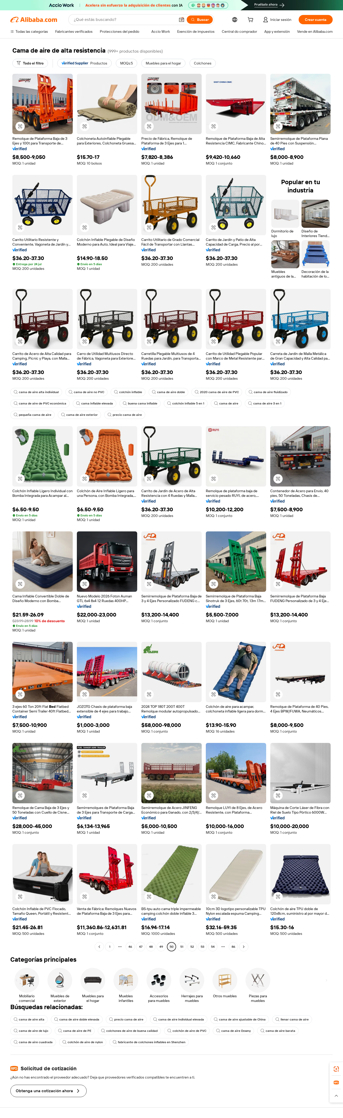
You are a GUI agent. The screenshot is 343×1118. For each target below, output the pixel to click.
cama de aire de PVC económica (40, 403)
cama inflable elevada (94, 403)
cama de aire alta (29, 1019)
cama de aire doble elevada (76, 1019)
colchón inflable (128, 392)
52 (192, 947)
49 (161, 947)
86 (233, 947)
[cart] (251, 20)
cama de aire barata (277, 1031)
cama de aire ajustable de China (240, 1019)
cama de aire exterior (79, 415)
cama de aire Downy (233, 1031)
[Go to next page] (243, 946)
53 (202, 947)
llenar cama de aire (292, 1019)
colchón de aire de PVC (186, 1031)
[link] (336, 1069)
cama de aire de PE (74, 1031)
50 (172, 947)
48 (151, 947)
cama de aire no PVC (86, 392)
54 (213, 947)
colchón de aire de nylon (82, 1042)
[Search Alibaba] (124, 19)
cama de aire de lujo (31, 1031)
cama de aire (226, 403)
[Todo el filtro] (30, 63)
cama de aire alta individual (36, 392)
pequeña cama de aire (32, 415)
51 (181, 947)
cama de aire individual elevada (178, 1019)
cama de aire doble (168, 392)
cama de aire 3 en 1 (264, 403)
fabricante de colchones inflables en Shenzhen (149, 1042)
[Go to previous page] (99, 946)
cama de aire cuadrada (33, 1042)
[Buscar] (200, 19)
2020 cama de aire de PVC (217, 392)
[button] (181, 20)
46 (130, 947)
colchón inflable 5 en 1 (185, 403)
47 (140, 947)
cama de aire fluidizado (268, 392)
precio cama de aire (125, 415)
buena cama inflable (140, 403)
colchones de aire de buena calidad (129, 1031)
